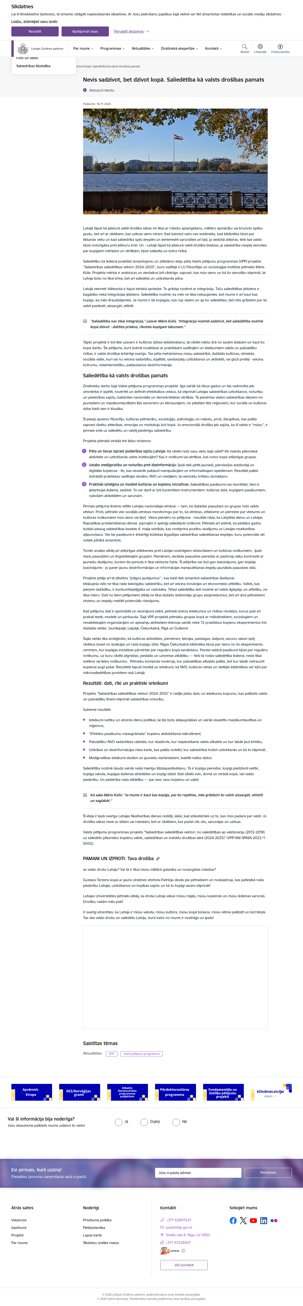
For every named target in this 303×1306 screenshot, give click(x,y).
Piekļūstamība (94, 1227)
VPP (111, 1053)
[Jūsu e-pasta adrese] (198, 1173)
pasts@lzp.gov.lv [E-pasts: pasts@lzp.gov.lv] (179, 1227)
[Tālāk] (281, 1092)
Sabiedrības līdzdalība (33, 116)
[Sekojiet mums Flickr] (273, 1220)
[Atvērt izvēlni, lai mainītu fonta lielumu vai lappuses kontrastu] (280, 49)
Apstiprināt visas (85, 31)
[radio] (121, 1121)
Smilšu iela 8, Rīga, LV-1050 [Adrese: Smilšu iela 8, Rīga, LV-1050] (188, 1235)
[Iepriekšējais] (22, 1092)
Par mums (19, 1242)
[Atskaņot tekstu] (101, 90)
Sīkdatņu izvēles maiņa (101, 1242)
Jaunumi (23, 88)
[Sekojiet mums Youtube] (253, 1220)
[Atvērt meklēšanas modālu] (245, 49)
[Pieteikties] (268, 1173)
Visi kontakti (184, 1265)
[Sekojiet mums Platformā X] (243, 1220)
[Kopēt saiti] (157, 858)
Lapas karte (92, 1235)
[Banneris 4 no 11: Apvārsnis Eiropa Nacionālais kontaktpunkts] (79, 1092)
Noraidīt (35, 31)
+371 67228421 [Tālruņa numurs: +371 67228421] (178, 1242)
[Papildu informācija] (183, 1251)
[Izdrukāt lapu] (280, 78)
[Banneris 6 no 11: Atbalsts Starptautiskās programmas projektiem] (175, 1092)
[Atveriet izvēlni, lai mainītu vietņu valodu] (260, 49)
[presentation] (40, 1141)
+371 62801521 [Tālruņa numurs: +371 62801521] (178, 1220)
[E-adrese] (169, 1251)
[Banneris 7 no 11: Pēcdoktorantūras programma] (223, 1092)
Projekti (17, 1235)
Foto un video (27, 108)
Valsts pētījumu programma (142, 1053)
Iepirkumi (18, 1227)
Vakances (19, 1220)
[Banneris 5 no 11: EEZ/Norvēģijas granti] (127, 1092)
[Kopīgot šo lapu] (280, 89)
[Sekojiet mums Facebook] (233, 1220)
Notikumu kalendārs (32, 80)
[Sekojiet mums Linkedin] (263, 1220)
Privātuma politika (97, 1220)
